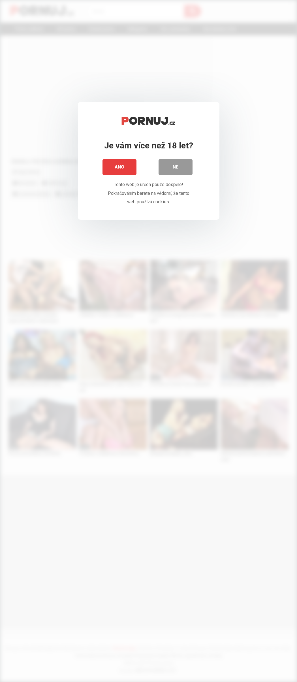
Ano (119, 167)
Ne (175, 167)
